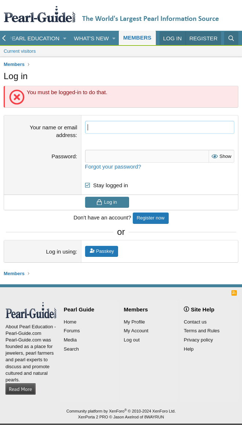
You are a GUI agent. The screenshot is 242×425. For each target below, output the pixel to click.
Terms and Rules (202, 330)
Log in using (61, 251)
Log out (132, 340)
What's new (91, 38)
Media (70, 340)
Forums (72, 330)
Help (189, 349)
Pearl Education (33, 38)
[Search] (231, 38)
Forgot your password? (113, 166)
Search (71, 349)
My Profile (134, 322)
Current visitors (20, 51)
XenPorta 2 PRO (93, 417)
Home (70, 322)
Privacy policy (198, 340)
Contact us (195, 322)
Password (64, 156)
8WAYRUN (154, 417)
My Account (136, 330)
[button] (65, 38)
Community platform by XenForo (121, 411)
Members (137, 37)
